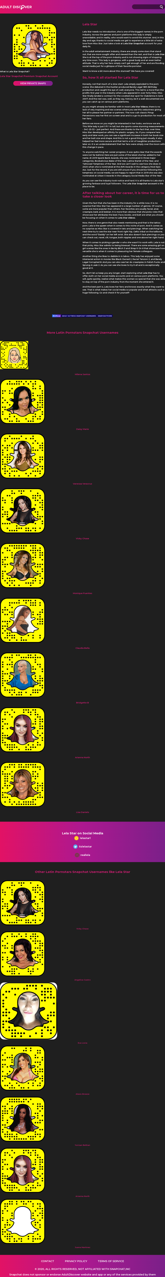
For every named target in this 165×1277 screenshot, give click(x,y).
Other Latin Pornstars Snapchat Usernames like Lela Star (82, 872)
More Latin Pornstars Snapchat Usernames (82, 333)
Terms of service (111, 1261)
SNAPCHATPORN (105, 316)
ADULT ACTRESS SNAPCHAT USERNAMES (79, 316)
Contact (47, 1261)
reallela (82, 855)
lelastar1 (82, 838)
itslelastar (82, 847)
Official (56, 316)
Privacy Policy (76, 1261)
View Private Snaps (33, 83)
